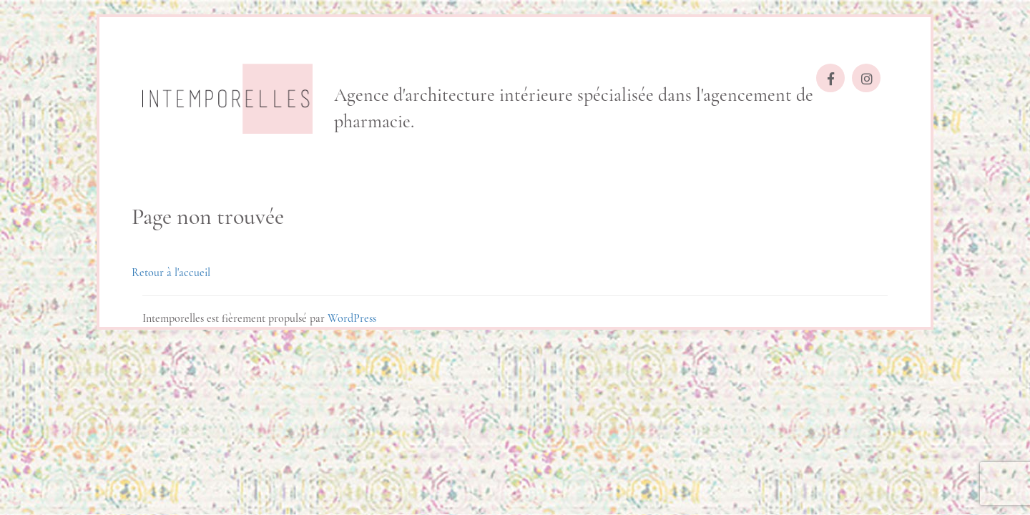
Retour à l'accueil (171, 272)
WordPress (352, 318)
